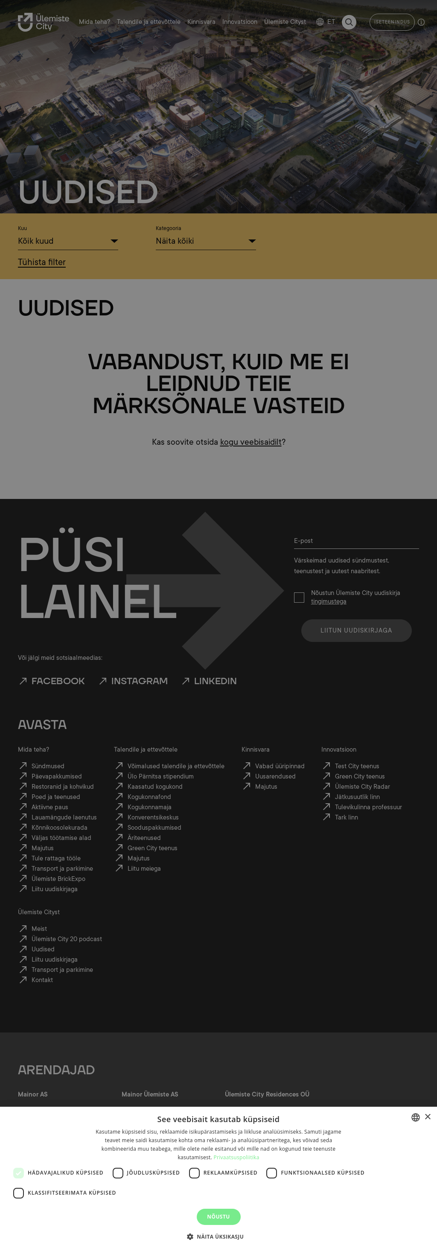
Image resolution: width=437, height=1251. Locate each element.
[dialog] (218, 1179)
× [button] (427, 1117)
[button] (218, 1236)
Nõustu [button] (218, 1216)
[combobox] (415, 1117)
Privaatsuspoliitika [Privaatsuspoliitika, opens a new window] (236, 1157)
